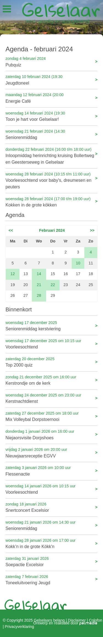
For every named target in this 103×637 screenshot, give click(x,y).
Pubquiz (51, 61)
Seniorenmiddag (51, 134)
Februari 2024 (52, 230)
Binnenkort (18, 309)
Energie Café (51, 97)
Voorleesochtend (51, 343)
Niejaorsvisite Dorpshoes (51, 434)
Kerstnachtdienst (51, 398)
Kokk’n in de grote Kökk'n (51, 543)
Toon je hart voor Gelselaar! (51, 116)
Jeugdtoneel (51, 79)
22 (53, 285)
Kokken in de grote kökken (51, 201)
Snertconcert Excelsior (51, 507)
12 (12, 274)
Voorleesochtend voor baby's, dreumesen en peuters (51, 180)
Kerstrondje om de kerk (51, 379)
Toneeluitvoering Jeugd (51, 579)
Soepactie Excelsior (51, 561)
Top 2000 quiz (51, 361)
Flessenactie (51, 470)
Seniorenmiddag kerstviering (51, 325)
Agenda (14, 215)
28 (39, 295)
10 (78, 263)
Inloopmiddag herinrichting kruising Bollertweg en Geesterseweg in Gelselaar (51, 155)
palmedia (88, 623)
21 (39, 285)
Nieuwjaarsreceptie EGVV (51, 452)
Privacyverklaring (19, 626)
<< (11, 230)
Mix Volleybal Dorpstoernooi (51, 416)
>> (92, 230)
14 (39, 274)
